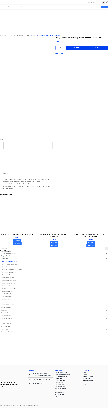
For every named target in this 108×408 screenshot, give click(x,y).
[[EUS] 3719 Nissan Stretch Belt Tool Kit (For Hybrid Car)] (17, 215)
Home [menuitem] (1, 7)
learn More (17, 240)
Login (84, 372)
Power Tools (58, 396)
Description (5, 173)
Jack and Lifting (59, 382)
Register (85, 374)
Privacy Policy (86, 378)
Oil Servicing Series (60, 386)
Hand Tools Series (60, 392)
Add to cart (76, 47)
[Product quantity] (60, 48)
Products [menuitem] (9, 7)
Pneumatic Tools (59, 384)
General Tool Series (60, 380)
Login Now (104, 6)
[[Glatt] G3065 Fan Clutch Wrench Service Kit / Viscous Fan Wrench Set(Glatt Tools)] (91, 215)
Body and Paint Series (61, 376)
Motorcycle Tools (59, 394)
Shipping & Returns (88, 376)
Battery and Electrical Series (62, 374)
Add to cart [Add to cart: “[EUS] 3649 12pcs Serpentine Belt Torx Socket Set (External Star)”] (54, 245)
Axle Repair (58, 390)
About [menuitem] (16, 7)
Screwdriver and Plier (60, 388)
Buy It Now (97, 47)
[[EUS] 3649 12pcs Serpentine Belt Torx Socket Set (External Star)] (54, 215)
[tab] (5, 173)
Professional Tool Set (61, 372)
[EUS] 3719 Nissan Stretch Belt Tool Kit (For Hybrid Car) (17, 234)
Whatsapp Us (60, 53)
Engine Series (58, 378)
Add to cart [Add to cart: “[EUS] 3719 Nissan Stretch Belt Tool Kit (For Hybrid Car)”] (17, 243)
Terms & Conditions (88, 380)
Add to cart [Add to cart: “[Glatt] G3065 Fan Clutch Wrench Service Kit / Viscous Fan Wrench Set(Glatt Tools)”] (90, 245)
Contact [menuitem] (23, 7)
